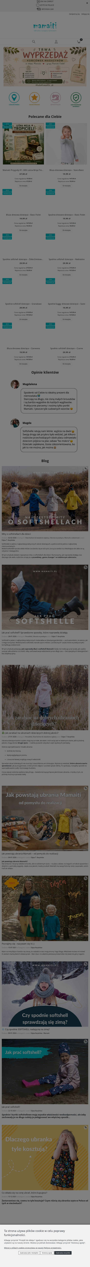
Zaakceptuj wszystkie (63, 1253)
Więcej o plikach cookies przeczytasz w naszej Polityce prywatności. (33, 1248)
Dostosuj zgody (47, 1253)
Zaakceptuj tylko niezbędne (29, 1253)
